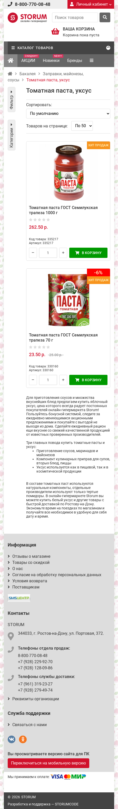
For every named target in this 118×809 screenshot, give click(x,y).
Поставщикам (24, 587)
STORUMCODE (66, 804)
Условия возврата (27, 580)
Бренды (74, 60)
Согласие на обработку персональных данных (54, 574)
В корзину (88, 253)
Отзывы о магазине (29, 556)
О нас (15, 568)
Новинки (53, 58)
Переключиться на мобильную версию (48, 763)
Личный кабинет (91, 4)
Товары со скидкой (29, 562)
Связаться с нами (27, 724)
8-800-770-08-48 (32, 4)
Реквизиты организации (33, 698)
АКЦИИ (30, 58)
